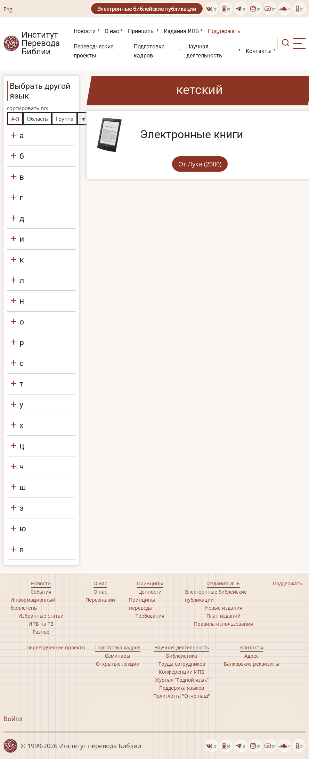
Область (37, 118)
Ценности (150, 591)
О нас (112, 31)
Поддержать (224, 31)
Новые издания (223, 607)
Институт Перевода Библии (41, 43)
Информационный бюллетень (32, 603)
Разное (41, 631)
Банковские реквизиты (251, 663)
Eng (7, 9)
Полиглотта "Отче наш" (181, 696)
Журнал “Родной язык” (182, 679)
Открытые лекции (117, 663)
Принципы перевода (142, 603)
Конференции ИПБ (181, 671)
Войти (12, 718)
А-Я (15, 118)
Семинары (117, 655)
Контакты (258, 51)
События (41, 591)
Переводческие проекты (93, 51)
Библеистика (181, 655)
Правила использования (223, 623)
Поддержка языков (181, 687)
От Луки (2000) (199, 164)
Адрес (251, 655)
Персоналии (100, 599)
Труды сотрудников (181, 663)
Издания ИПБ (181, 31)
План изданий (223, 615)
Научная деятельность (204, 51)
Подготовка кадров (149, 51)
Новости (85, 31)
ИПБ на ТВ (41, 623)
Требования (150, 615)
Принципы (141, 31)
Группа (64, 118)
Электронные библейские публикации (146, 8)
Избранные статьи (41, 615)
